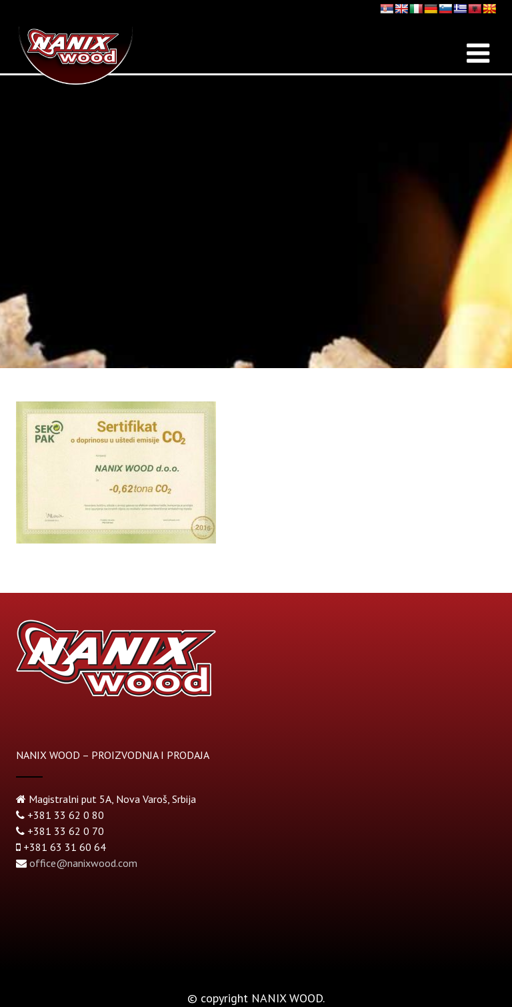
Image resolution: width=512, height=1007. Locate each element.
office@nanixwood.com (83, 863)
